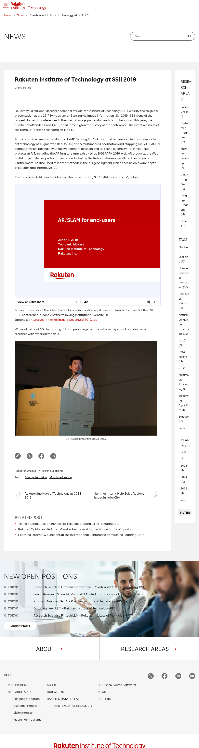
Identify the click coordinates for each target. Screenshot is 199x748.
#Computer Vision (36, 477)
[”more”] (184, 428)
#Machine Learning (51, 470)
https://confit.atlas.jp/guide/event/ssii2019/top (64, 320)
